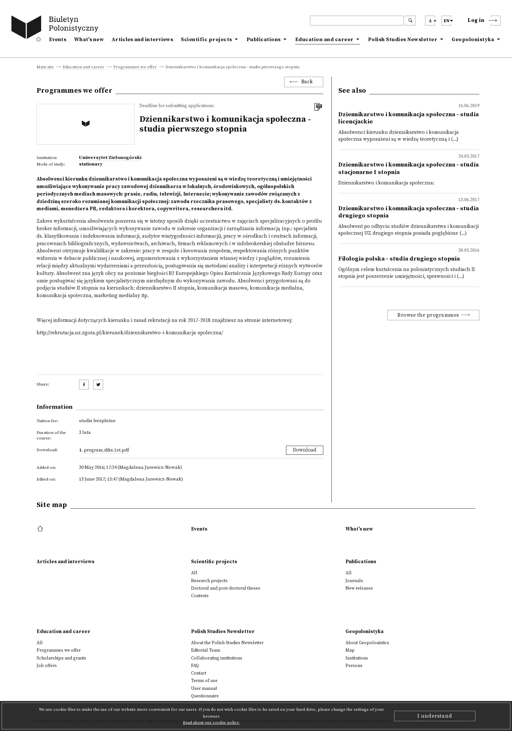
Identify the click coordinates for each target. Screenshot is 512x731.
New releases (359, 588)
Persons (353, 666)
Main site (45, 67)
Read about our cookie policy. (211, 722)
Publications (264, 39)
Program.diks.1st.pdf (106, 450)
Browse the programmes (428, 315)
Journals (354, 581)
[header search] (357, 20)
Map (350, 650)
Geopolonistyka (473, 39)
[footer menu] (41, 529)
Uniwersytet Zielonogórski (110, 158)
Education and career (324, 39)
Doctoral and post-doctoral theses (225, 588)
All (194, 573)
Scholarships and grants (61, 658)
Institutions (356, 658)
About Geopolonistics (367, 643)
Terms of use (204, 681)
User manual (204, 688)
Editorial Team (205, 650)
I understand (434, 716)
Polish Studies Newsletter (403, 39)
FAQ (195, 666)
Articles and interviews (142, 39)
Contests (200, 596)
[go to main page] (56, 28)
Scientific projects (206, 39)
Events (57, 39)
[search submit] (410, 20)
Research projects (209, 581)
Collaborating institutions (216, 658)
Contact (198, 673)
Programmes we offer (135, 67)
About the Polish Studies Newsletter (227, 643)
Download (304, 450)
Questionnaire (205, 696)
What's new (89, 39)
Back (307, 82)
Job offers (47, 666)
